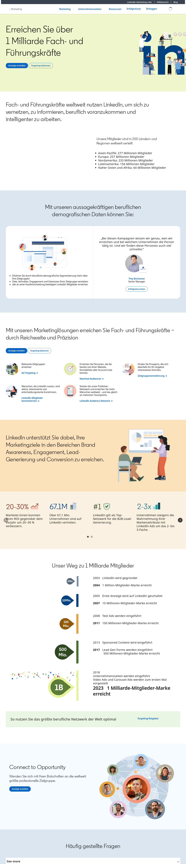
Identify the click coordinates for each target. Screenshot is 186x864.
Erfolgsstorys (134, 8)
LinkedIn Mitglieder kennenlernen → (32, 399)
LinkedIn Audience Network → (96, 400)
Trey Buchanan (137, 278)
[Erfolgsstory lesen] (136, 289)
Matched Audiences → (92, 378)
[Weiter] (180, 520)
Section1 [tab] (88, 537)
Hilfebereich (164, 2)
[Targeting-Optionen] (40, 65)
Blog (175, 2)
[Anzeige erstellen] (17, 65)
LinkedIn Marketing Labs (140, 2)
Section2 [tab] (92, 537)
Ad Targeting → (30, 372)
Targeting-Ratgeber (148, 718)
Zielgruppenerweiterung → (152, 375)
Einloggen (151, 8)
